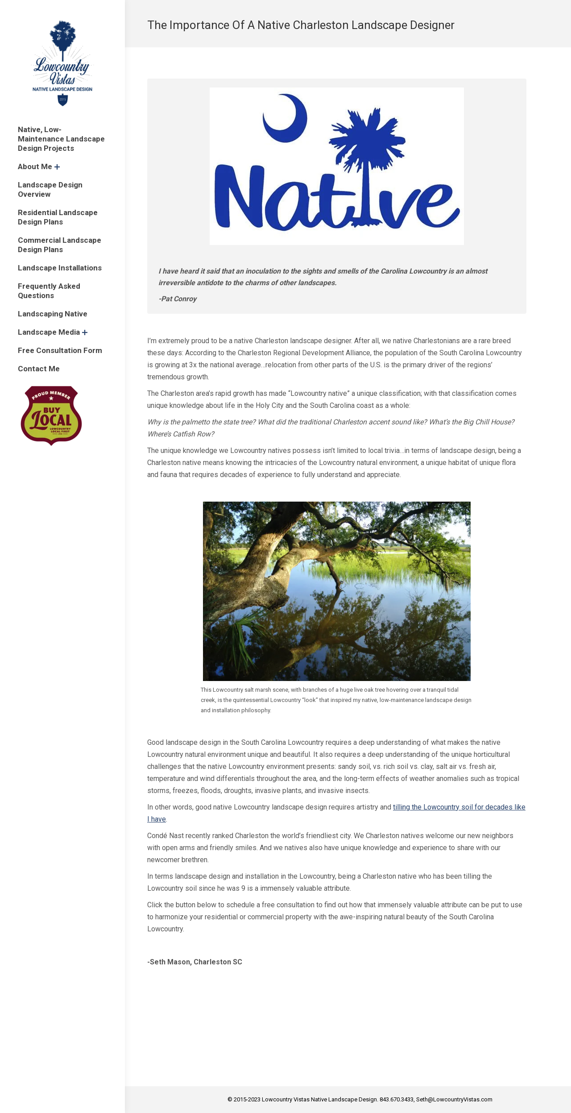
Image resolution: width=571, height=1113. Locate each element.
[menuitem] (62, 139)
